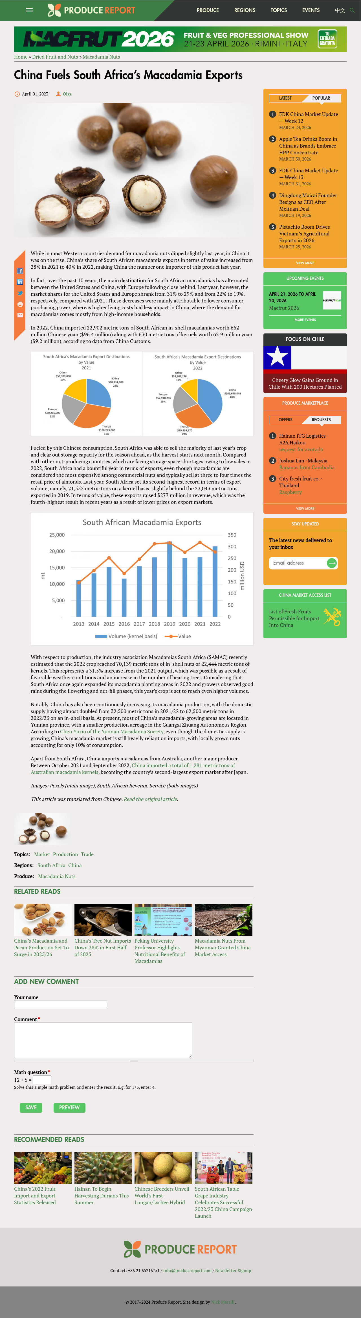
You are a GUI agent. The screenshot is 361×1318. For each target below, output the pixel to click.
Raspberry (290, 492)
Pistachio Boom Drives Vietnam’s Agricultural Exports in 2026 (304, 233)
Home (21, 56)
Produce (208, 10)
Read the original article (150, 799)
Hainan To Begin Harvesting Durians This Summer (101, 1195)
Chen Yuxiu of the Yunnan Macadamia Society (111, 731)
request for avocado (301, 449)
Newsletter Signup (233, 1270)
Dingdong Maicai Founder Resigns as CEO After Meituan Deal (308, 202)
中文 (340, 10)
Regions (244, 10)
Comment (27, 1019)
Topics (279, 10)
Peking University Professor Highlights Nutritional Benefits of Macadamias (160, 950)
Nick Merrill (223, 1302)
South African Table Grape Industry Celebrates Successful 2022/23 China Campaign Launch (223, 1202)
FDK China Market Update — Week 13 (308, 174)
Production (65, 854)
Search (352, 10)
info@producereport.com (187, 1270)
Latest (285, 98)
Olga (67, 94)
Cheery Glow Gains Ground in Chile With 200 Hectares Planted (305, 383)
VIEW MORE (305, 263)
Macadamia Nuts (101, 56)
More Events (305, 320)
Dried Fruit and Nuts (55, 56)
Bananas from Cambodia (306, 467)
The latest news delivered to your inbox (300, 543)
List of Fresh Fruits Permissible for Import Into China (294, 618)
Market (42, 854)
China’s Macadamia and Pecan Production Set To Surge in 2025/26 (41, 947)
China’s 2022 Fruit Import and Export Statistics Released (35, 1195)
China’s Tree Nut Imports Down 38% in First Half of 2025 (102, 947)
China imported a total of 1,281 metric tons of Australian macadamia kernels (133, 768)
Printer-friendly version (20, 304)
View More (305, 508)
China (75, 865)
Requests (321, 420)
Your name (26, 997)
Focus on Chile (305, 339)
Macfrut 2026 (284, 308)
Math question (32, 1072)
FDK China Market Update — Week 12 (308, 117)
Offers (285, 420)
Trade (87, 854)
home (178, 10)
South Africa (51, 865)
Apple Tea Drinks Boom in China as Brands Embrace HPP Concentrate (308, 145)
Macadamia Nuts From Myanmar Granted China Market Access (223, 947)
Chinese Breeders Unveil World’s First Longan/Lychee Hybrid (162, 1195)
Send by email (20, 315)
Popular (321, 98)
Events (311, 10)
